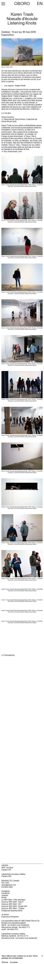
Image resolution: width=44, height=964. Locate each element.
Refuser (5, 962)
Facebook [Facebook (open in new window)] (5, 893)
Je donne (5, 914)
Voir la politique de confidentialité (20, 957)
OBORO (22, 3)
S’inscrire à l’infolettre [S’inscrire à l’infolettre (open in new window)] (10, 917)
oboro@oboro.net (8, 885)
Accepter (14, 962)
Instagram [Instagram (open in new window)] (5, 891)
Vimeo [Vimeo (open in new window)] (3, 897)
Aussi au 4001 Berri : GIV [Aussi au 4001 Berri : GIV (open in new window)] (11, 904)
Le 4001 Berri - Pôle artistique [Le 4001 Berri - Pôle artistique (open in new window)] (13, 900)
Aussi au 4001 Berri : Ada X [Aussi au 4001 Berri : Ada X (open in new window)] (12, 902)
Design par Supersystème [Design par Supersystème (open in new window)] (11, 910)
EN (40, 3)
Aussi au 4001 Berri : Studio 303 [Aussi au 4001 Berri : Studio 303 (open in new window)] (14, 906)
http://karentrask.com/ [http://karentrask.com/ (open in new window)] (13, 151)
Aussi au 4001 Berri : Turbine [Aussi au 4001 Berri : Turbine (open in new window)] (12, 908)
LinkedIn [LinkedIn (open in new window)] (4, 895)
